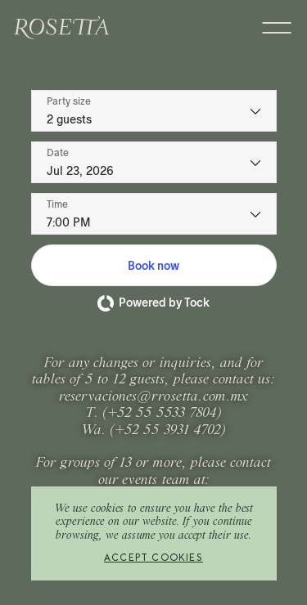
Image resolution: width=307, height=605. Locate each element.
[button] (154, 265)
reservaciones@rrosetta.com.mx (153, 397)
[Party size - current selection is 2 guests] (154, 111)
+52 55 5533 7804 (162, 413)
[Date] (154, 162)
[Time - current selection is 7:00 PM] (154, 214)
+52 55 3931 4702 (168, 430)
